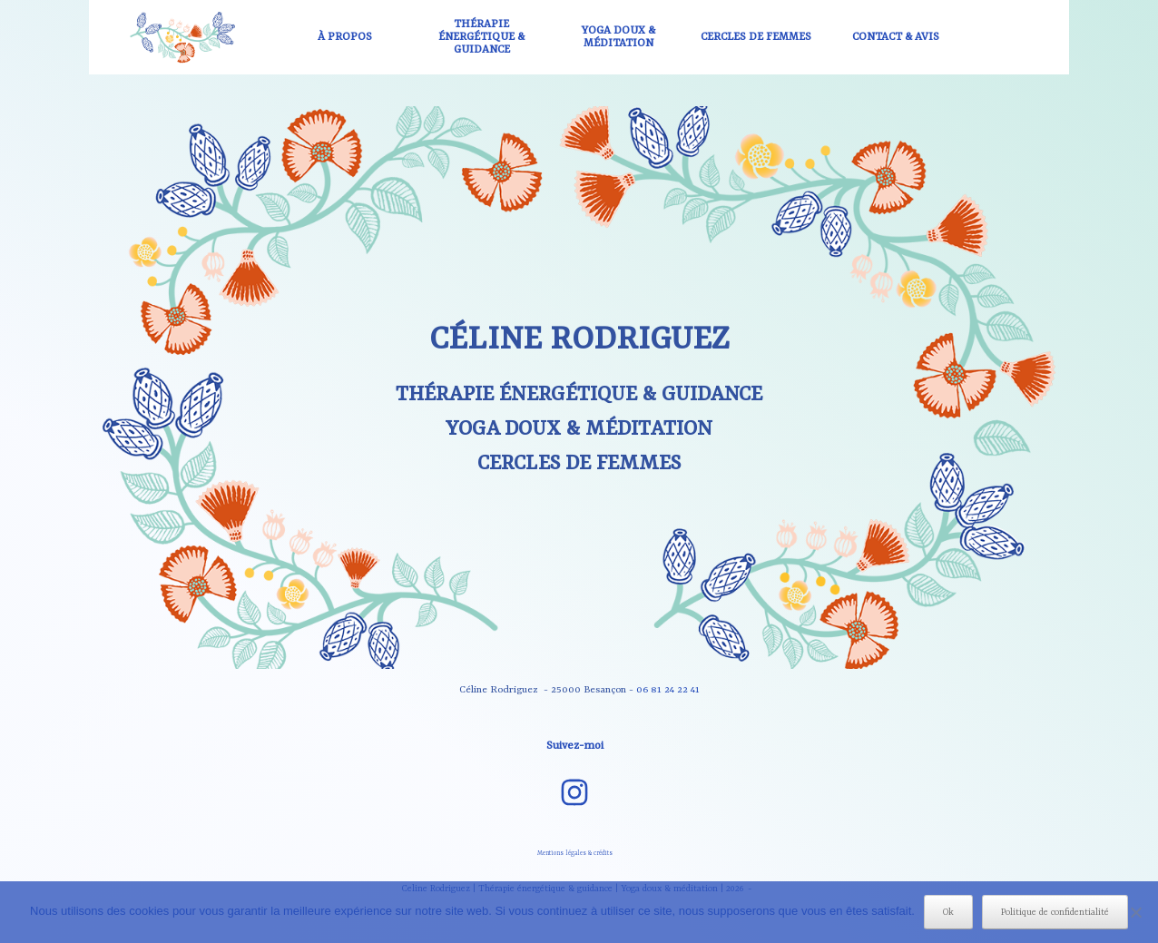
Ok (948, 912)
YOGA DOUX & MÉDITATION (618, 37)
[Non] (1135, 912)
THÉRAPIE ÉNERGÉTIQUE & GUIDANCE (481, 37)
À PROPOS (345, 37)
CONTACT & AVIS (895, 37)
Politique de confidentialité (1055, 912)
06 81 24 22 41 (668, 689)
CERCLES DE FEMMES (756, 37)
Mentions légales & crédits (575, 853)
